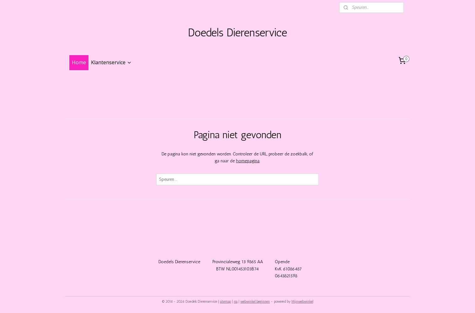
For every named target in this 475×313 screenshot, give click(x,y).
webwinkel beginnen (255, 302)
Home (79, 62)
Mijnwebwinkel (302, 302)
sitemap (225, 302)
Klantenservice (111, 62)
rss (235, 302)
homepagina (247, 161)
